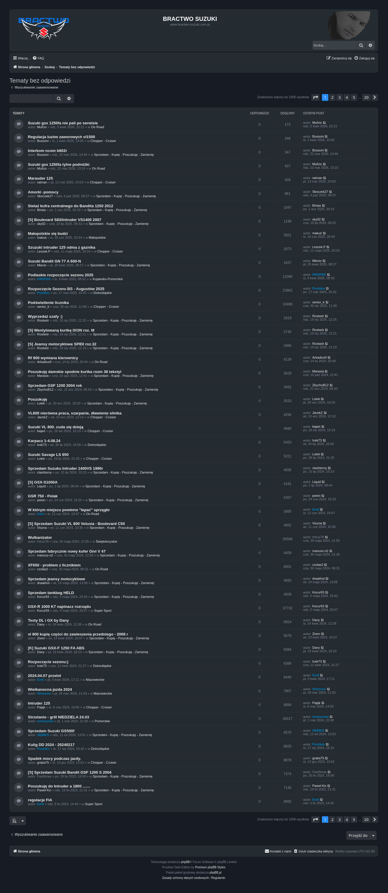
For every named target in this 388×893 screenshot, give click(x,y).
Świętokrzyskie (106, 541)
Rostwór (43, 320)
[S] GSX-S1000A (43, 482)
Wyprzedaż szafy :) (45, 316)
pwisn (41, 500)
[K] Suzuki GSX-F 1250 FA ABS (56, 648)
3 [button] (339, 97)
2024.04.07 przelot (44, 675)
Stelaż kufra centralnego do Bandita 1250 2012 (70, 206)
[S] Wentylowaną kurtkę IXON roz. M (61, 330)
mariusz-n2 (45, 555)
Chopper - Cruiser (103, 141)
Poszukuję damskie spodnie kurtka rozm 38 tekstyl (74, 371)
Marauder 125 (40, 178)
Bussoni (42, 141)
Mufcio (41, 127)
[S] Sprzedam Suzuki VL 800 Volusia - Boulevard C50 (76, 523)
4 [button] (347, 97)
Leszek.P (43, 251)
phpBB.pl (215, 872)
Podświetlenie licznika (48, 302)
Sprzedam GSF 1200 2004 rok (55, 385)
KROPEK (44, 279)
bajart (41, 431)
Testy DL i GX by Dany (48, 620)
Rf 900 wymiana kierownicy (53, 358)
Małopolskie (97, 237)
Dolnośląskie (102, 293)
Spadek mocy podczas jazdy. (54, 758)
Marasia (42, 375)
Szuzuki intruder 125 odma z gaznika (61, 247)
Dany (41, 624)
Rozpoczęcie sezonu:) (48, 662)
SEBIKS (43, 735)
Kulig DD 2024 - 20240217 (51, 745)
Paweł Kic (44, 790)
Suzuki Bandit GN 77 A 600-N (54, 261)
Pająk (41, 707)
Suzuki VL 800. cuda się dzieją (55, 427)
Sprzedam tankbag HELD (51, 593)
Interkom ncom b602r (47, 150)
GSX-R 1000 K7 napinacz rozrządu (59, 606)
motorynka (45, 721)
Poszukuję (37, 399)
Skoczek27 (45, 196)
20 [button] (366, 97)
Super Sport (103, 610)
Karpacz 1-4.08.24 (44, 441)
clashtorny (44, 472)
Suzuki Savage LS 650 (48, 454)
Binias (41, 210)
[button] (315, 97)
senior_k (43, 306)
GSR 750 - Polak (43, 496)
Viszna (42, 527)
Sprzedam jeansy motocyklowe (56, 579)
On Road (97, 127)
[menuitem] (38, 58)
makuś (41, 237)
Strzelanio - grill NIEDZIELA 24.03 (58, 717)
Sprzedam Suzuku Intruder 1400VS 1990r (65, 468)
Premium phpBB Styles (210, 867)
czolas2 (42, 569)
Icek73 (41, 444)
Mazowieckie (95, 679)
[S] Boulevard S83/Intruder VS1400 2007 (64, 220)
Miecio (41, 265)
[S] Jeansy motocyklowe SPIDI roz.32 (62, 344)
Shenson (44, 693)
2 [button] (332, 97)
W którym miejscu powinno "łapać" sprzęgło (69, 510)
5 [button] (354, 97)
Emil (40, 514)
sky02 (41, 223)
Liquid (41, 486)
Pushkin (43, 293)
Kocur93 (43, 596)
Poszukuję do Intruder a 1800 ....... (59, 786)
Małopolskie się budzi (48, 233)
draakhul (43, 583)
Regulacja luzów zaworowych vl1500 (61, 137)
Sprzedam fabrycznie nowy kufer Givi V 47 (67, 551)
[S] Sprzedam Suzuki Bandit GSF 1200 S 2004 (69, 772)
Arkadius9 (44, 362)
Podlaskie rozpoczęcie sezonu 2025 (60, 275)
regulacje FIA (40, 800)
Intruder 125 (39, 703)
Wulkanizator (40, 537)
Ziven (41, 638)
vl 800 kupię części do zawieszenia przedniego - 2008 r (78, 634)
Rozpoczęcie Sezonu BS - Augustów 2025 (66, 289)
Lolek (41, 403)
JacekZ (42, 417)
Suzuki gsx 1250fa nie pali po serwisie (63, 123)
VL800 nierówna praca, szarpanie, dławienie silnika (75, 413)
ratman (42, 182)
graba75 (43, 762)
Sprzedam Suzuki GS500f (51, 731)
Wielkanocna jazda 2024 (50, 689)
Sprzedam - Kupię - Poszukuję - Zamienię (124, 154)
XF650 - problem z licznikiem (54, 565)
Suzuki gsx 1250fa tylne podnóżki (59, 164)
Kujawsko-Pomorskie (108, 279)
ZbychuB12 (45, 389)
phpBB (185, 862)
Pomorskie (102, 721)
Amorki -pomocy (43, 192)
